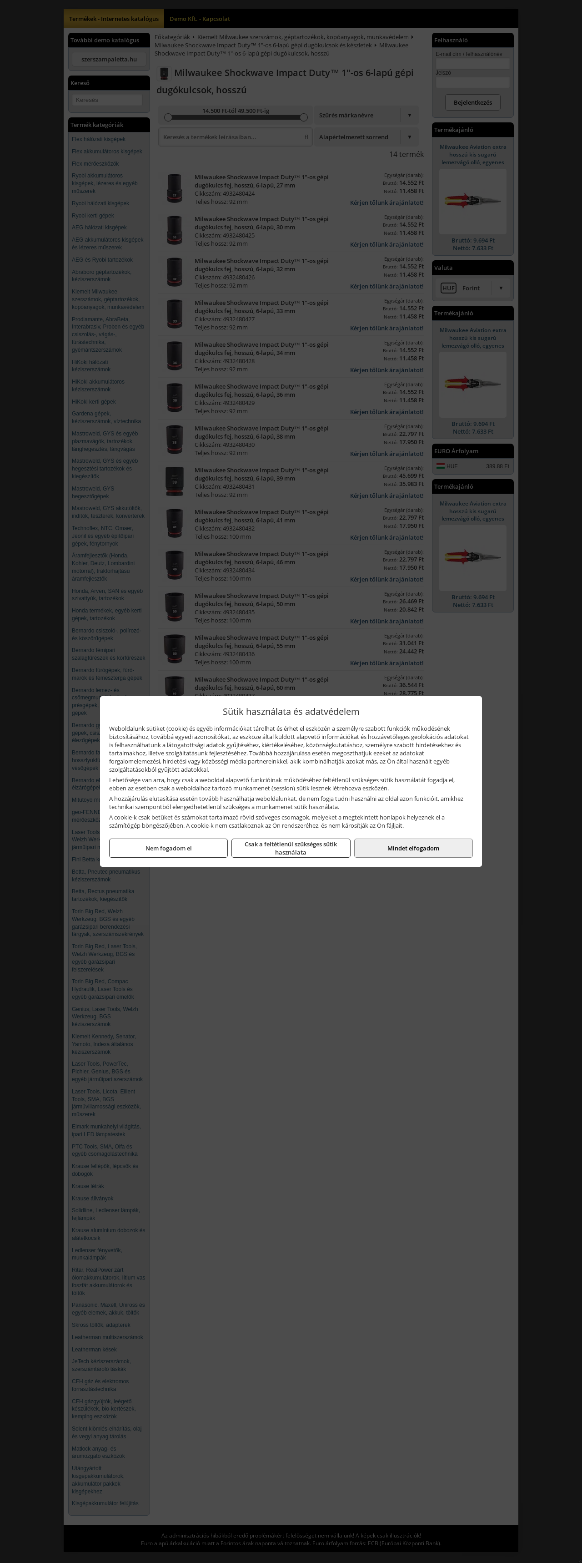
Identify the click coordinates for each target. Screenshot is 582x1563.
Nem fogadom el (169, 848)
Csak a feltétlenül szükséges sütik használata (291, 848)
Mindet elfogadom (413, 848)
